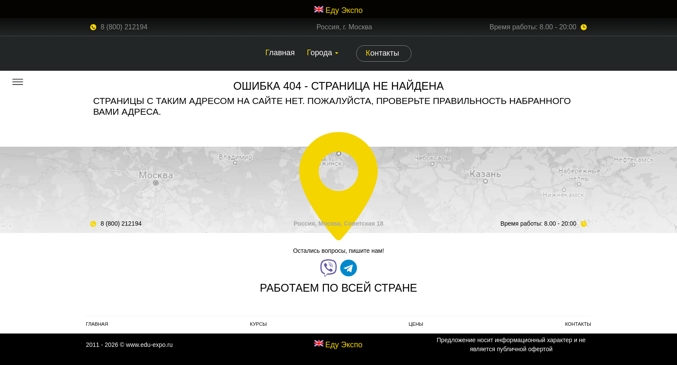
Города (319, 52)
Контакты (382, 53)
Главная (280, 52)
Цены (415, 324)
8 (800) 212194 (124, 27)
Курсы (258, 324)
